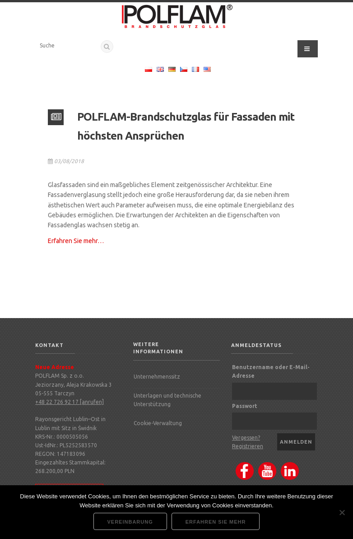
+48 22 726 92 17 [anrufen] (69, 402)
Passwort (244, 406)
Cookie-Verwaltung (158, 423)
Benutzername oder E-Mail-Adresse (271, 371)
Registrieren (247, 446)
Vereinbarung (130, 522)
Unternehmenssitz (157, 377)
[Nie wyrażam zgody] (341, 512)
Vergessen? (246, 438)
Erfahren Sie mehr (216, 522)
